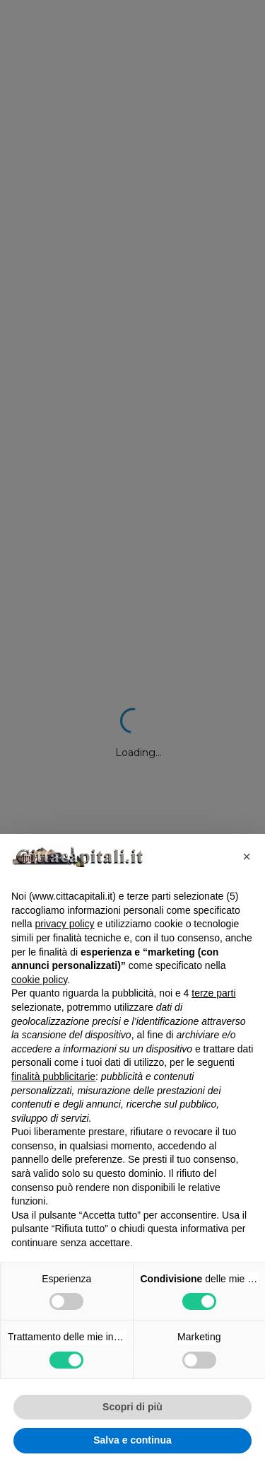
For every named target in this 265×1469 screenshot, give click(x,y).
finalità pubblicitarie (53, 1076)
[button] (246, 856)
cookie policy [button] (39, 979)
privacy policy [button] (64, 923)
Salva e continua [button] (132, 1440)
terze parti (213, 993)
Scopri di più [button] (132, 1406)
